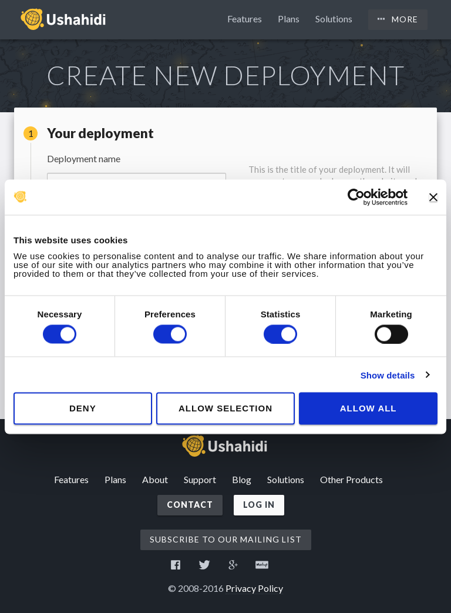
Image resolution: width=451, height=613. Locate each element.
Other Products (351, 479)
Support (200, 479)
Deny (82, 408)
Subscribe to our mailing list (226, 539)
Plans (288, 18)
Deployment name (83, 158)
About (155, 479)
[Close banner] (433, 197)
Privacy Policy (254, 588)
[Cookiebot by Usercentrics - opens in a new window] (356, 197)
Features (244, 18)
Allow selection (225, 408)
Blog (241, 479)
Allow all (368, 408)
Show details (388, 374)
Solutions (333, 18)
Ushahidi (64, 18)
